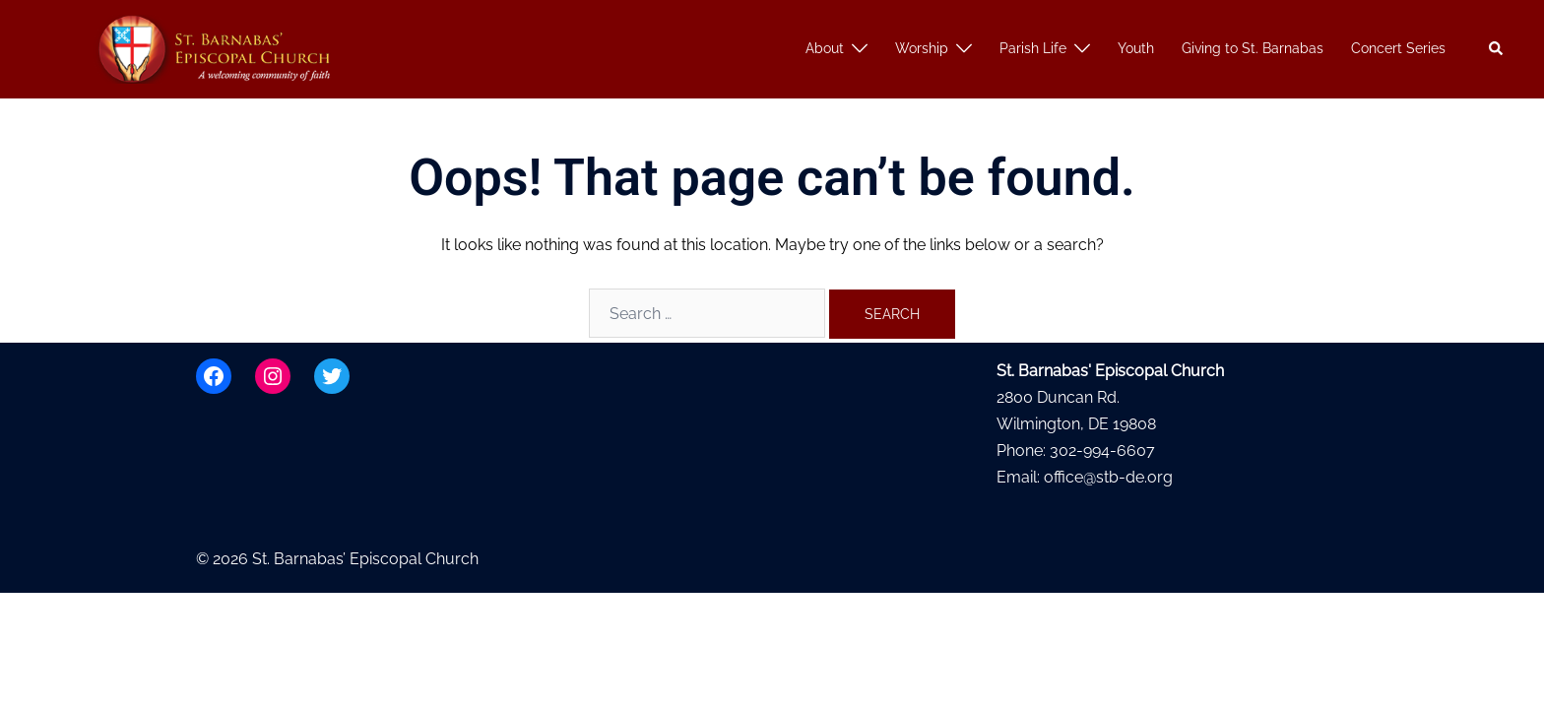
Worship (921, 48)
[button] (1497, 49)
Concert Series (1398, 48)
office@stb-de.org (1108, 477)
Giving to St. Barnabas (1252, 48)
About (824, 48)
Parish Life (1032, 48)
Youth (1136, 48)
